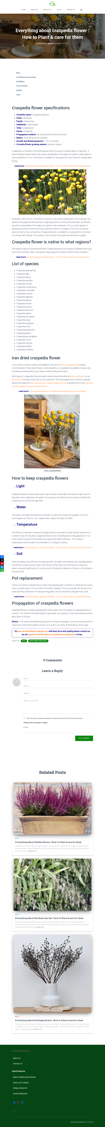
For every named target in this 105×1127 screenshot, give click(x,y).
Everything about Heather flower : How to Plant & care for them (48, 842)
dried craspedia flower (69, 365)
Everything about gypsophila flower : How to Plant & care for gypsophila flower (58, 596)
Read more (32, 851)
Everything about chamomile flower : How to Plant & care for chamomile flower (58, 547)
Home (24, 10)
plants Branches (20, 1094)
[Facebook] (2, 556)
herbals (19, 90)
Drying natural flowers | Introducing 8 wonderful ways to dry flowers (58, 391)
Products (47, 10)
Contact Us (71, 10)
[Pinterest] (2, 563)
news (18, 95)
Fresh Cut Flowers (21, 1083)
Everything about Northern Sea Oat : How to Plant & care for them (49, 918)
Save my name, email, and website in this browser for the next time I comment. (55, 718)
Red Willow (20, 81)
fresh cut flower (22, 86)
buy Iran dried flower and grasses (33, 631)
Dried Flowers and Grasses (24, 1077)
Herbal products (20, 1088)
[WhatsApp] (2, 570)
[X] (2, 560)
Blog (59, 10)
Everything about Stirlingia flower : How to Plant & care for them (49, 1020)
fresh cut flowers (77, 376)
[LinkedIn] (2, 567)
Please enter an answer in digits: (36, 723)
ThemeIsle (89, 1122)
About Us (16, 1058)
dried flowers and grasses (26, 77)
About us (34, 10)
